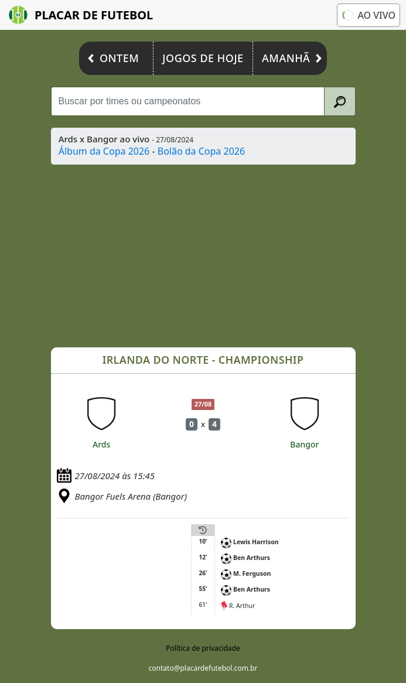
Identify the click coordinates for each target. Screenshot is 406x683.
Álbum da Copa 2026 (104, 151)
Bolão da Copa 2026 (201, 151)
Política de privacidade (203, 648)
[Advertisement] (203, 256)
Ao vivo (368, 15)
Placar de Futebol (81, 15)
